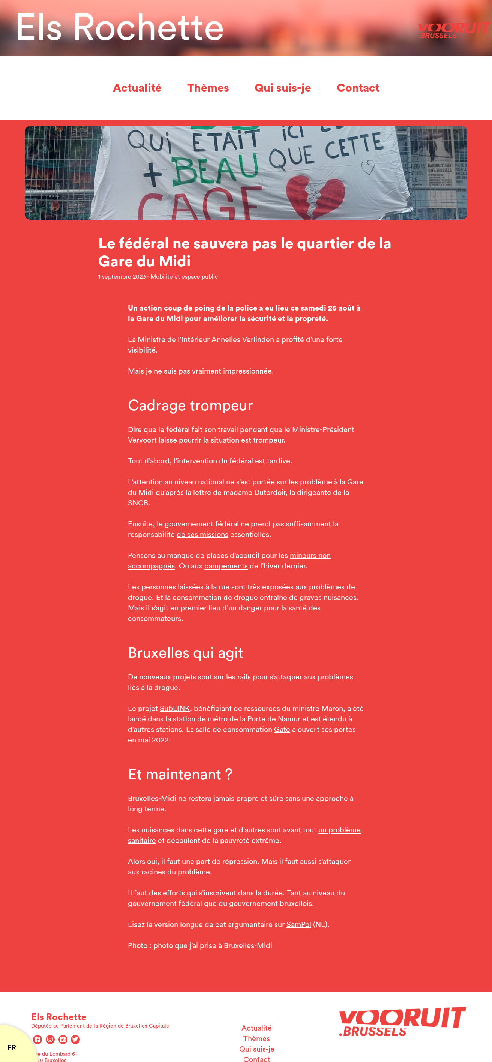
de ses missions (202, 534)
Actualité (137, 88)
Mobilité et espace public (184, 277)
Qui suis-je (283, 88)
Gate (282, 730)
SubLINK (175, 708)
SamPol (298, 924)
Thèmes (208, 88)
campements (226, 566)
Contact (358, 88)
